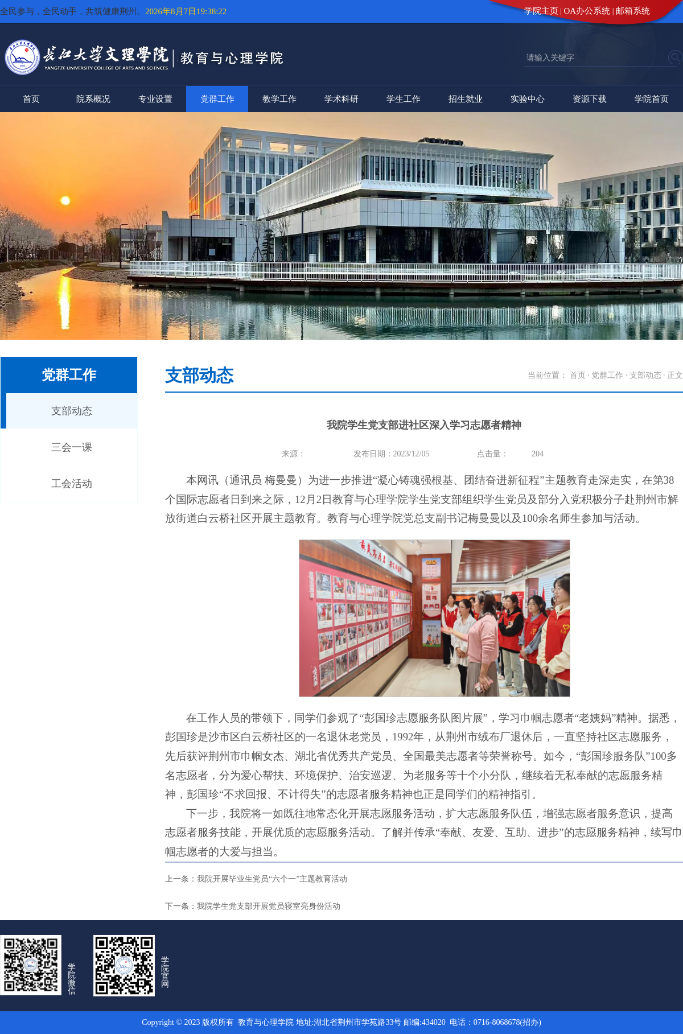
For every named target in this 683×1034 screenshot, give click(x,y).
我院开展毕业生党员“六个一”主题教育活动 (272, 879)
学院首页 (652, 99)
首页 (31, 99)
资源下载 (590, 99)
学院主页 (541, 10)
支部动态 (71, 411)
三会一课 (71, 447)
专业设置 (155, 99)
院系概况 (93, 99)
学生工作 (403, 99)
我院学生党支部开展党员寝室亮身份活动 (268, 906)
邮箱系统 (633, 10)
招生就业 (466, 99)
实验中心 (528, 99)
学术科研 (341, 99)
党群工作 (217, 99)
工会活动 (71, 483)
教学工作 (279, 99)
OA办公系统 (587, 10)
